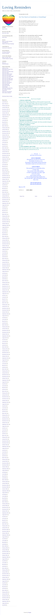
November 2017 (5, 288)
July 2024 (4, 140)
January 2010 (4, 461)
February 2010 (5, 459)
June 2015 (4, 341)
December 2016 (5, 308)
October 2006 (4, 533)
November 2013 (5, 376)
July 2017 (4, 295)
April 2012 (4, 411)
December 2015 (5, 330)
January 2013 (4, 394)
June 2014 (4, 363)
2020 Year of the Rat (6, 83)
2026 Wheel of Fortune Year (7, 69)
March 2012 (4, 413)
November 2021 (5, 199)
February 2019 (5, 260)
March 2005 (4, 568)
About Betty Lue (5, 42)
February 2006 (5, 547)
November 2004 (5, 575)
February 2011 (5, 437)
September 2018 (5, 269)
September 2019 (5, 247)
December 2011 (5, 418)
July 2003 (4, 605)
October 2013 (4, 378)
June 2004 (4, 584)
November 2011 (5, 420)
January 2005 (4, 571)
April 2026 (4, 101)
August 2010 (4, 448)
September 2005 (5, 557)
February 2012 (5, 415)
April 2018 (4, 278)
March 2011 (4, 435)
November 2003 (5, 597)
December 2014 (5, 352)
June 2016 (4, 319)
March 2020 (4, 236)
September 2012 (5, 402)
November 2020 (5, 221)
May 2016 (4, 321)
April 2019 (4, 256)
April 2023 (4, 168)
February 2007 (5, 525)
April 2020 (4, 234)
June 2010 (4, 452)
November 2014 (5, 354)
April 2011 (4, 433)
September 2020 (5, 225)
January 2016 (4, 328)
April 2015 (4, 345)
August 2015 (4, 337)
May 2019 (4, 254)
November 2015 (5, 332)
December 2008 (5, 485)
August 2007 (4, 514)
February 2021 (5, 216)
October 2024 (4, 135)
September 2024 (5, 136)
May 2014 (4, 365)
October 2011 (4, 422)
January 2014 (4, 372)
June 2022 (4, 186)
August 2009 (4, 470)
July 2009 (4, 472)
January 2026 (4, 107)
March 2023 (4, 170)
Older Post (50, 196)
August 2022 (4, 183)
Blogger (29, 612)
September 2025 (5, 114)
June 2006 (4, 540)
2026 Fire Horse (5, 68)
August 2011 (4, 426)
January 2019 (4, 262)
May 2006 (4, 542)
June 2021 (4, 208)
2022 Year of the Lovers (6, 77)
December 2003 (5, 595)
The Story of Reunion (6, 52)
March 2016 (4, 324)
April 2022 (4, 190)
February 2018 (5, 282)
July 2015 (4, 339)
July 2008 (4, 494)
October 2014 (4, 356)
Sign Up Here (4, 28)
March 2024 (4, 147)
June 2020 (4, 230)
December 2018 (5, 264)
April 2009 (4, 477)
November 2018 (5, 265)
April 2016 (4, 323)
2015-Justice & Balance (6, 92)
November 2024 (5, 133)
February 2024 (5, 149)
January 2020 (4, 240)
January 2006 (4, 549)
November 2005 (5, 553)
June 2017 (4, 297)
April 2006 (4, 544)
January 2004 (4, 594)
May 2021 (4, 210)
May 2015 (4, 343)
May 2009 (4, 476)
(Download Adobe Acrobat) (7, 96)
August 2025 (4, 116)
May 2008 (4, 498)
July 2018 (4, 273)
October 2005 (4, 555)
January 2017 (4, 306)
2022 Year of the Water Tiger (7, 78)
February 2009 (5, 481)
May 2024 (4, 144)
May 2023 (4, 166)
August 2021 (4, 205)
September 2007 (5, 512)
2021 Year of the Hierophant (7, 79)
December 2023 (5, 153)
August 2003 (4, 603)
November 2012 (5, 398)
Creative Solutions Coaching (7, 58)
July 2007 (4, 516)
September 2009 (5, 468)
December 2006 (5, 529)
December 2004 (5, 573)
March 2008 (4, 501)
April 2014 (4, 367)
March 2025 (4, 125)
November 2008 (5, 487)
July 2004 (4, 582)
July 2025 (4, 118)
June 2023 (4, 164)
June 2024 (4, 142)
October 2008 (4, 488)
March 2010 (4, 457)
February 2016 (5, 326)
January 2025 (4, 129)
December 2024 (5, 131)
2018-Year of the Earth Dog (7, 88)
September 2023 (5, 159)
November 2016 (5, 310)
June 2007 (4, 518)
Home (36, 196)
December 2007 (5, 507)
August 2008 (4, 492)
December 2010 (5, 441)
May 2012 (4, 409)
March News (4, 37)
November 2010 (5, 442)
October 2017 (4, 289)
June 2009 (4, 474)
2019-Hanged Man (5, 84)
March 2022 (4, 192)
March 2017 (4, 302)
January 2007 (4, 527)
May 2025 (4, 122)
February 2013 (5, 393)
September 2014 (5, 358)
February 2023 (5, 171)
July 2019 (4, 251)
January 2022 (4, 195)
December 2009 (5, 463)
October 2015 (4, 334)
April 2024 (4, 146)
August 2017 (4, 293)
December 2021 (5, 197)
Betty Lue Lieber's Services (7, 41)
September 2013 (5, 380)
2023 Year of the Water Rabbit (7, 76)
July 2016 (4, 317)
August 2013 (4, 382)
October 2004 (4, 577)
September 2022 (5, 181)
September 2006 (5, 535)
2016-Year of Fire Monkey (7, 91)
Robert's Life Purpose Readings (8, 43)
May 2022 (4, 188)
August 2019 (4, 249)
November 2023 (5, 155)
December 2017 (5, 286)
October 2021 (4, 201)
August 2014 (4, 359)
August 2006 (4, 536)
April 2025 (4, 124)
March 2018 (4, 280)
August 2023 (4, 160)
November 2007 (5, 509)
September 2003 (5, 601)
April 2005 (4, 566)
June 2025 (4, 120)
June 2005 (4, 562)
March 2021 (4, 214)
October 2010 (4, 444)
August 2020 (4, 227)
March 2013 (4, 391)
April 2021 (4, 212)
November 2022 (5, 177)
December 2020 (5, 219)
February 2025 (5, 127)
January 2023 (4, 173)
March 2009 (4, 479)
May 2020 (4, 232)
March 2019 (4, 258)
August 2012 (4, 404)
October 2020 (4, 223)
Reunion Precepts (5, 53)
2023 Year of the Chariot (6, 75)
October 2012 (4, 400)
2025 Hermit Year (5, 70)
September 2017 (5, 291)
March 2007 (4, 523)
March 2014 (4, 369)
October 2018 (4, 267)
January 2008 (4, 505)
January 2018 (4, 284)
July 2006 (4, 538)
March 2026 (4, 103)
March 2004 (4, 590)
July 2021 (4, 206)
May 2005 (4, 564)
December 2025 (5, 109)
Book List (4, 62)
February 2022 (5, 194)
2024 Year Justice (5, 72)
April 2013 (4, 389)
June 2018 (4, 275)
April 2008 (4, 500)
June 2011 (4, 429)
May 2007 (4, 520)
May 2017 (4, 299)
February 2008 (5, 503)
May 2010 (4, 453)
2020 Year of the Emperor (7, 82)
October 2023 (4, 157)
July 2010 (4, 450)
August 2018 (4, 271)
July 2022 (4, 184)
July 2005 (4, 560)
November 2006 (5, 531)
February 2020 (5, 238)
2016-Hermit (4, 90)
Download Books (5, 63)
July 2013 (4, 383)
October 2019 (4, 245)
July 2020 (4, 229)
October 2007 (4, 511)
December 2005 (5, 551)
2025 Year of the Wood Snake (7, 71)
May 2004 (4, 586)
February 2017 (5, 304)
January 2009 (4, 483)
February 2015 (5, 348)
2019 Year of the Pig (6, 85)
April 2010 (4, 455)
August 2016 (4, 315)
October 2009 (4, 466)
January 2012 (4, 417)
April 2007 (4, 522)
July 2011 (4, 428)
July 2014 (4, 361)
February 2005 (5, 570)
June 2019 (4, 253)
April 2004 (4, 588)
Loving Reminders (16, 7)
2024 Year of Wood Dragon (7, 73)
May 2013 (4, 387)
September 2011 (5, 424)
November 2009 (5, 464)
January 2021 (4, 218)
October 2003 (4, 599)
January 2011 (4, 439)
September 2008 (5, 490)
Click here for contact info (7, 47)
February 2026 (5, 105)
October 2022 (4, 179)
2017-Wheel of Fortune (6, 89)
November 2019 (5, 243)
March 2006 (4, 546)
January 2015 (4, 350)
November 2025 (5, 111)
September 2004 (5, 579)
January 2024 (4, 151)
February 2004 (5, 592)
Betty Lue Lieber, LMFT (6, 57)
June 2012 (4, 407)
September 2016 (5, 313)
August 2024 (4, 138)
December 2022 (5, 175)
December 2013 (5, 374)
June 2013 (4, 385)
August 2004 (4, 581)
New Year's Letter (5, 33)
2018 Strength (4, 86)
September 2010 (5, 446)
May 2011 (4, 431)
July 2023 (4, 162)
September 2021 (5, 203)
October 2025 (4, 112)
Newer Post (22, 196)
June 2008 (4, 496)
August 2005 (4, 559)
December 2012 (5, 396)
